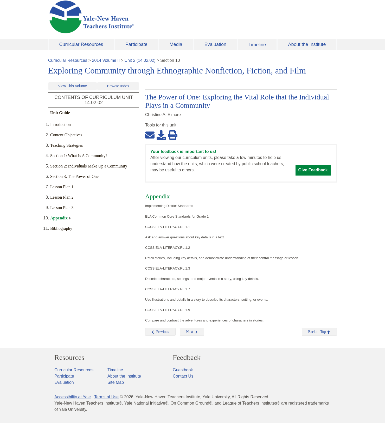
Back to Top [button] (319, 332)
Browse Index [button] (118, 86)
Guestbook (183, 370)
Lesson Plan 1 (62, 187)
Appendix (59, 218)
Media (176, 44)
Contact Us (183, 376)
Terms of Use (106, 397)
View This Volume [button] (72, 86)
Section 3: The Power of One (74, 176)
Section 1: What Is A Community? (78, 155)
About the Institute (307, 44)
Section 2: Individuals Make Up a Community (88, 166)
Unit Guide (60, 113)
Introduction (60, 124)
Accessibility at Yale (72, 397)
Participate (136, 44)
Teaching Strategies (66, 145)
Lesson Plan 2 (62, 197)
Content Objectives (66, 135)
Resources (69, 357)
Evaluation (215, 44)
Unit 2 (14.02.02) (139, 60)
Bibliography (61, 228)
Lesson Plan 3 (62, 207)
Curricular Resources (81, 44)
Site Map (115, 382)
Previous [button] (160, 332)
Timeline (257, 44)
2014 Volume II (106, 60)
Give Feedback (313, 170)
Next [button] (192, 332)
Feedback (187, 357)
